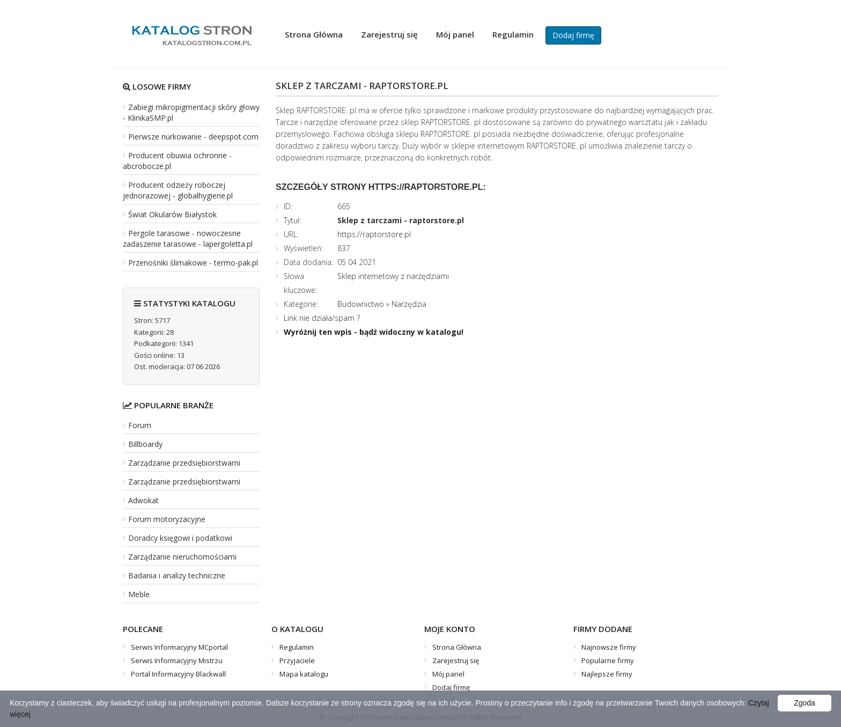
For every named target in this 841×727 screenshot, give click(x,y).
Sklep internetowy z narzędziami (393, 276)
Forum (139, 425)
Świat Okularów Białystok (172, 214)
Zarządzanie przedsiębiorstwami (184, 463)
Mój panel (455, 34)
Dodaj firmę (573, 35)
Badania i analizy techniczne (176, 575)
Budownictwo (360, 304)
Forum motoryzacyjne (166, 519)
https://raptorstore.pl (374, 234)
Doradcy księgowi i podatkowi (180, 538)
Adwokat (143, 500)
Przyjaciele (297, 660)
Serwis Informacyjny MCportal (179, 647)
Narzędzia (409, 304)
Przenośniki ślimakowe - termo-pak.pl (193, 263)
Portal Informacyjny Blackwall (178, 674)
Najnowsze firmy (608, 647)
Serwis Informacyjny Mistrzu (177, 660)
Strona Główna (314, 34)
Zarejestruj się (389, 34)
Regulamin (513, 34)
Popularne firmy (607, 660)
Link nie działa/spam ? (322, 318)
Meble (139, 594)
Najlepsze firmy (606, 674)
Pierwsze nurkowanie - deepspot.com (193, 136)
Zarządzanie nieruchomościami (182, 557)
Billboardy (145, 444)
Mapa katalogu (303, 674)
